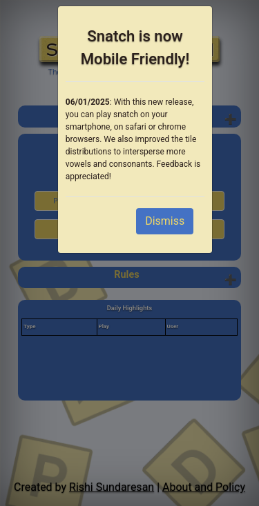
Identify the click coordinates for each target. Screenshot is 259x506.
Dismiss (164, 220)
